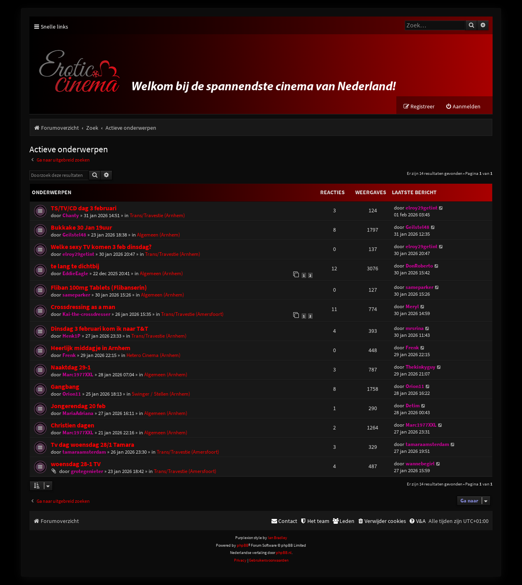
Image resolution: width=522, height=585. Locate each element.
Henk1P (71, 335)
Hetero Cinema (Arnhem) (153, 355)
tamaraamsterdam (84, 451)
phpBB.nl (284, 553)
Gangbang (65, 386)
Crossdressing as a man (83, 307)
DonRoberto (419, 266)
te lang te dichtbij (75, 266)
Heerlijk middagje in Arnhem (90, 348)
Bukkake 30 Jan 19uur (81, 228)
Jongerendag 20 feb (78, 406)
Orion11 (71, 393)
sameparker (76, 295)
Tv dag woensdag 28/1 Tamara (92, 444)
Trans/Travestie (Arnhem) (157, 215)
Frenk (69, 355)
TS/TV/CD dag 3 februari (83, 208)
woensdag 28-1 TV (76, 464)
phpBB (243, 545)
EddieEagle (75, 273)
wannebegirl (420, 463)
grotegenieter (87, 471)
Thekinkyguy (420, 366)
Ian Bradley (277, 538)
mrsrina (415, 328)
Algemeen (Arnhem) (158, 235)
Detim (413, 405)
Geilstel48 (74, 235)
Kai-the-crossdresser (86, 314)
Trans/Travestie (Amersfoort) (192, 314)
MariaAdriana (77, 413)
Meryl (412, 306)
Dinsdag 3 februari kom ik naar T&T (99, 328)
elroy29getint (421, 208)
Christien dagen (72, 425)
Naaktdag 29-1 (71, 367)
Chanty (70, 215)
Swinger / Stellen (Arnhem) (161, 393)
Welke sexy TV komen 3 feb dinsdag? (101, 247)
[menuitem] (463, 107)
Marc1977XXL (77, 374)
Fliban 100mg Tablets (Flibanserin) (99, 288)
